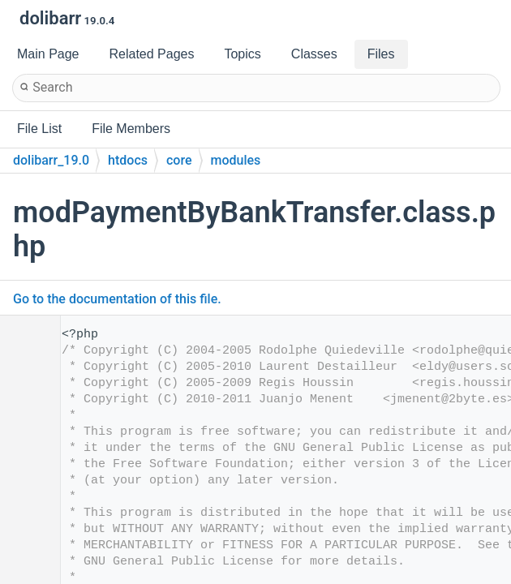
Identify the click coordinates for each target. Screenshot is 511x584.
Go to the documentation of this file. (117, 299)
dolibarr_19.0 (51, 160)
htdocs (128, 160)
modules (236, 160)
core (179, 160)
